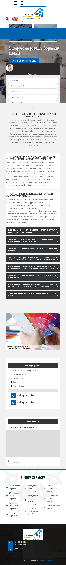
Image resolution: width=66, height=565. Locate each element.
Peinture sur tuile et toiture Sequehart (51, 489)
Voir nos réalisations (24, 60)
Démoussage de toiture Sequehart (14, 496)
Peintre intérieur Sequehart (52, 507)
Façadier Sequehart (11, 514)
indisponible (17, 1)
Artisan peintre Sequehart (13, 487)
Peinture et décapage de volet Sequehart (32, 511)
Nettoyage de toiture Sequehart (31, 489)
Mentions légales (46, 560)
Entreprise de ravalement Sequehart (12, 506)
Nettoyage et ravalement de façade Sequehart (32, 500)
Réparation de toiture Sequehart (51, 499)
